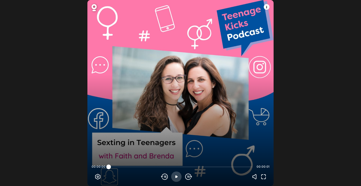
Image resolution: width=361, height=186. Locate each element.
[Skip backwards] (164, 177)
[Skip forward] (188, 177)
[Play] (176, 177)
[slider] (108, 167)
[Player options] (97, 177)
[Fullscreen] (263, 177)
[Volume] (255, 177)
